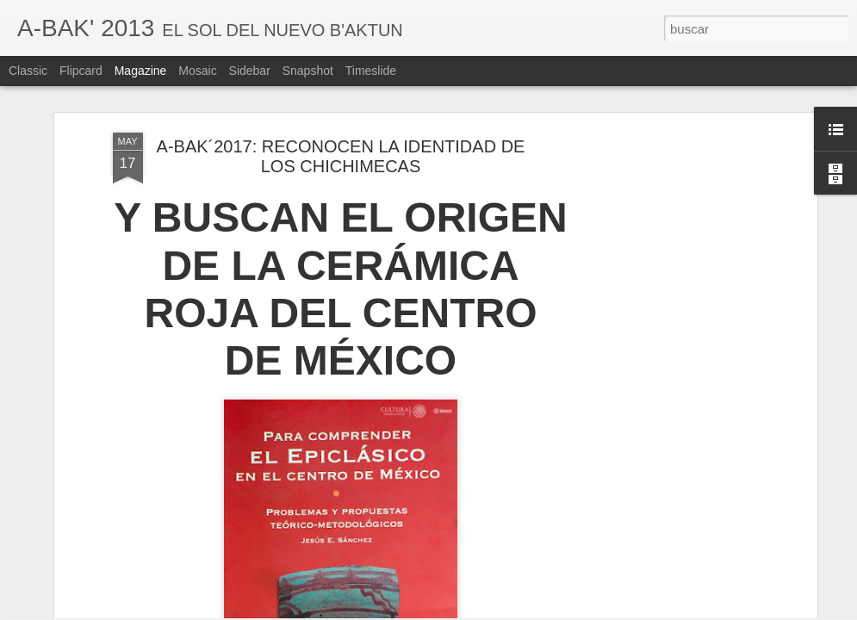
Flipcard (80, 71)
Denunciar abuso (552, 610)
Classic (28, 71)
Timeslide (370, 71)
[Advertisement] (664, 323)
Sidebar (249, 71)
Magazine (141, 71)
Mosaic (197, 71)
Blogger (496, 610)
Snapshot (308, 71)
